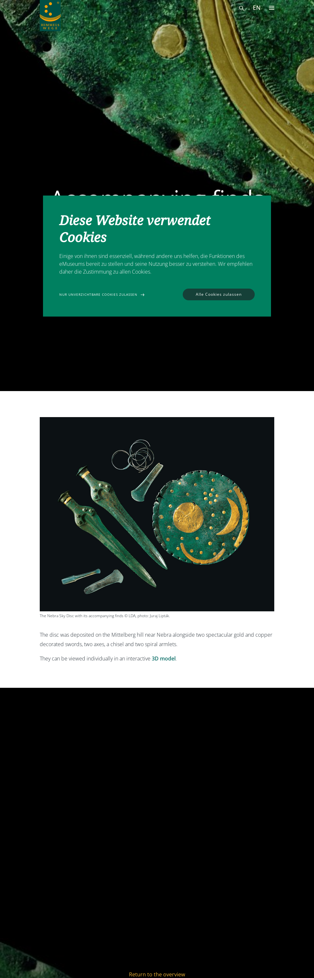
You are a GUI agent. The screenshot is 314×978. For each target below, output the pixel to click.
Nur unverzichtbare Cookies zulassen (98, 294)
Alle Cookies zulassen (219, 294)
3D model (164, 658)
